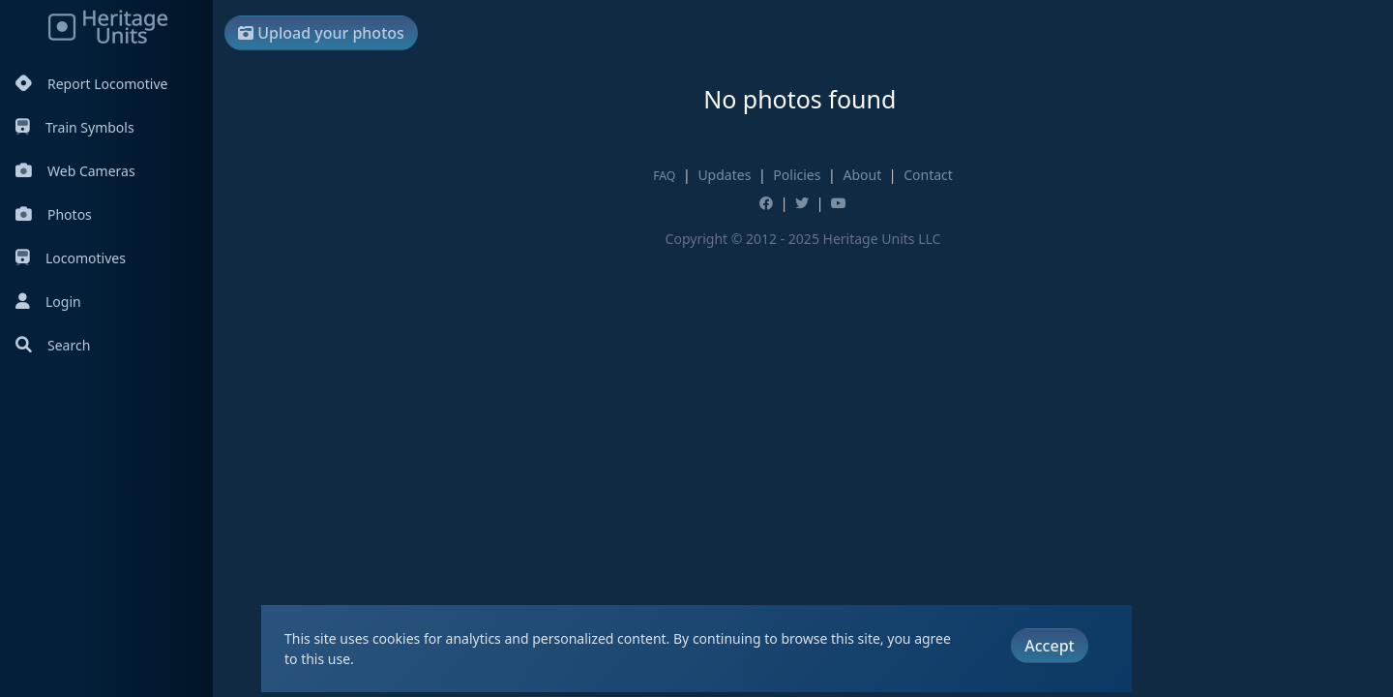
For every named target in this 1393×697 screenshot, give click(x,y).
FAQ (664, 175)
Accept (1049, 645)
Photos (53, 214)
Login (48, 301)
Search (52, 345)
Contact (928, 175)
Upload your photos (321, 33)
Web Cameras (75, 171)
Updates (724, 175)
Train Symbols (74, 127)
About (862, 175)
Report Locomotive (91, 84)
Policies (796, 175)
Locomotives (70, 258)
